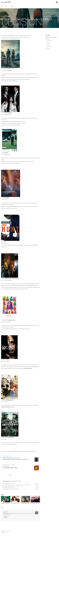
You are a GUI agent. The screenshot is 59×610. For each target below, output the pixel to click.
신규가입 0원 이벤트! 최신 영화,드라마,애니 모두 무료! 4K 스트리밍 (15, 475)
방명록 (12, 6)
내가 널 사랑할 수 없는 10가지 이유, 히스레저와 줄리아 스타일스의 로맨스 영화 (15, 500)
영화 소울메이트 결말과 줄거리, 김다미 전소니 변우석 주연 (12, 502)
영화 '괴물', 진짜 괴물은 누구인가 (8, 499)
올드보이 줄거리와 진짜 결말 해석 (8, 503)
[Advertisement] (20, 461)
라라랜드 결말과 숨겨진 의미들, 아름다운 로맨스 (10, 505)
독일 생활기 (48, 43)
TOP (57, 548)
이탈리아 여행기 (48, 46)
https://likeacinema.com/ (7, 480)
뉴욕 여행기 (48, 42)
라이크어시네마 (5, 482)
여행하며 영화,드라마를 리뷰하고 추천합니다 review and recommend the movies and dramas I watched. (18, 530)
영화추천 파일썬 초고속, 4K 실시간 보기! (11, 474)
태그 (6, 6)
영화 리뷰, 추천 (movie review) (8, 497)
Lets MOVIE (6, 2)
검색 (54, 2)
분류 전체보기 (48, 35)
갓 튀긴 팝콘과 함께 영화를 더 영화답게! (10, 484)
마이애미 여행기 (48, 40)
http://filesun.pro (5, 472)
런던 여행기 (48, 45)
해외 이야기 (48, 39)
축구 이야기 (48, 48)
